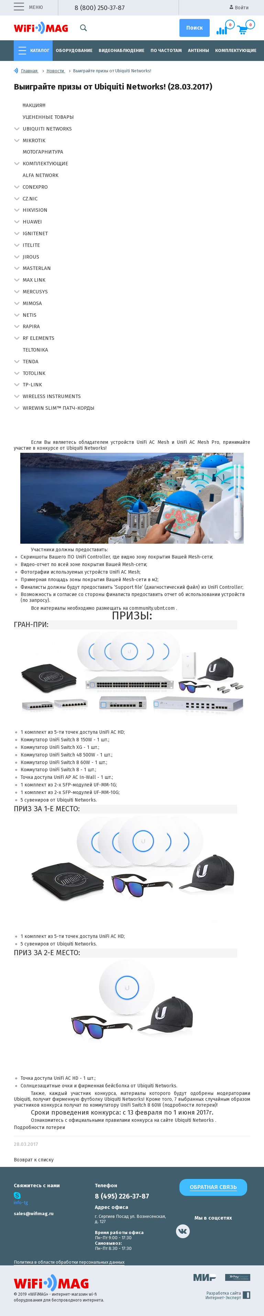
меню (28, 8)
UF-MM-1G (105, 785)
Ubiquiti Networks (47, 129)
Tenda (30, 361)
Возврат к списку (34, 1160)
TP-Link (32, 385)
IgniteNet (35, 233)
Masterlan (37, 268)
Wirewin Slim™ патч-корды (59, 408)
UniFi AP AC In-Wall (75, 777)
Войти (239, 8)
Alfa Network (40, 175)
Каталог (40, 50)
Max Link (34, 280)
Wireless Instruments (52, 396)
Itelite (31, 245)
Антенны (198, 50)
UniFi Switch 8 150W (70, 740)
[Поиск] (194, 28)
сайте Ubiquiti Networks (188, 1120)
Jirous (31, 257)
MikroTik (34, 140)
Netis (29, 315)
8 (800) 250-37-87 (100, 8)
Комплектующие (235, 50)
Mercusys (35, 292)
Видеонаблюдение (121, 50)
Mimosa (32, 303)
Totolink (34, 373)
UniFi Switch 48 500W (72, 755)
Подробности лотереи (39, 1127)
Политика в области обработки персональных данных (69, 1262)
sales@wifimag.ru (34, 1213)
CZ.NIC (30, 199)
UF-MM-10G (106, 792)
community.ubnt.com (152, 608)
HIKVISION (35, 210)
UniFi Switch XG (65, 747)
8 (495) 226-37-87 (122, 1196)
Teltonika (35, 350)
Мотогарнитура (43, 152)
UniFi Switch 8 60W (69, 762)
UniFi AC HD (111, 732)
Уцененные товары (48, 117)
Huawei (32, 222)
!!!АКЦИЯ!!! (34, 105)
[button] (17, 129)
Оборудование (74, 50)
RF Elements (38, 338)
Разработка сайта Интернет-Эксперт (228, 1295)
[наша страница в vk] (183, 1231)
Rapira (31, 326)
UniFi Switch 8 (64, 770)
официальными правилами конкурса (111, 1120)
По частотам (166, 50)
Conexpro (35, 187)
